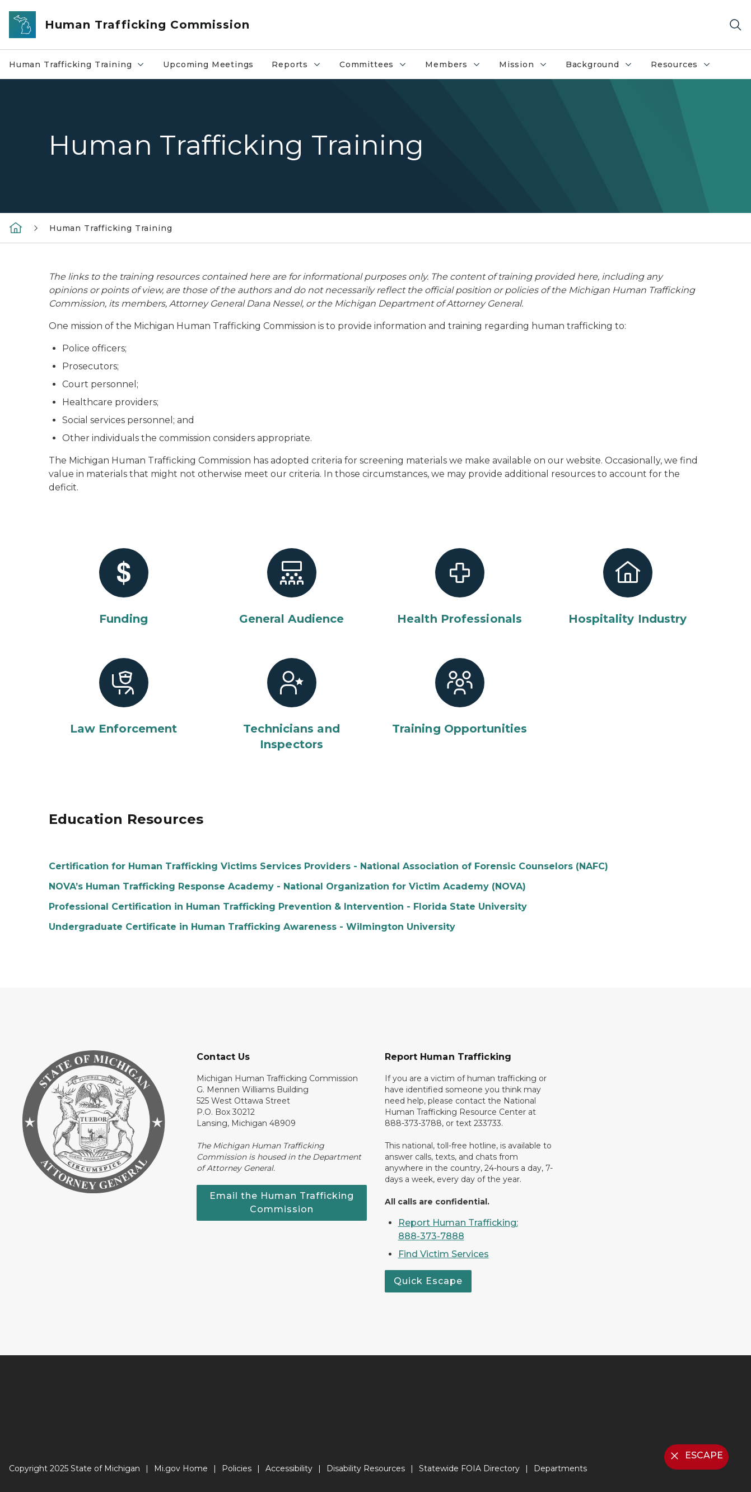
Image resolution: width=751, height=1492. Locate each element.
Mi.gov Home (181, 1468)
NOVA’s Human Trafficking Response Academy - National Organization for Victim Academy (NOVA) (287, 886)
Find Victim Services (443, 1254)
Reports (300, 67)
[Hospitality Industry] (628, 587)
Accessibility (288, 1468)
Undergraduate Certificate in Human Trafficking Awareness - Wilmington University (252, 926)
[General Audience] (292, 587)
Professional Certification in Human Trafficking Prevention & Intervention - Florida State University (288, 906)
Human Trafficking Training (81, 67)
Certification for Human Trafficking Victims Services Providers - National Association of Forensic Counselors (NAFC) (328, 866)
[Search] (735, 25)
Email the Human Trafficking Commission (281, 1202)
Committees (377, 67)
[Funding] (124, 587)
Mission (527, 67)
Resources (685, 67)
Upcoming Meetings (208, 64)
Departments (560, 1468)
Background (603, 67)
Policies (236, 1468)
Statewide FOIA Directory (469, 1468)
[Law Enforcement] (124, 697)
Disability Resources (365, 1468)
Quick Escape (428, 1281)
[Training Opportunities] (460, 697)
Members (457, 67)
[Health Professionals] (460, 587)
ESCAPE (695, 1456)
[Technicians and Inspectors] (292, 705)
